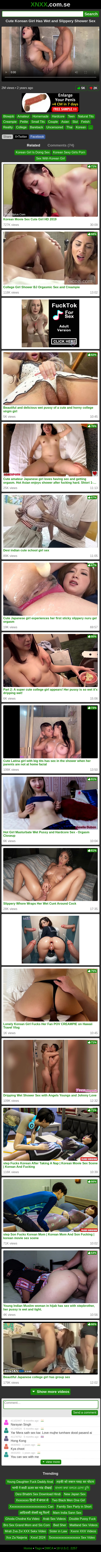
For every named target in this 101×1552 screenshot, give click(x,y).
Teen (71, 116)
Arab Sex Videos (54, 1519)
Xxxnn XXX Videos (83, 1531)
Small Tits (38, 122)
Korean (81, 127)
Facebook (37, 136)
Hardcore (58, 116)
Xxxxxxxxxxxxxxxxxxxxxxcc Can (31, 1506)
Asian (65, 122)
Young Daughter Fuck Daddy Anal (30, 1481)
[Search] (42, 14)
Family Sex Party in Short (74, 1506)
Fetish (85, 122)
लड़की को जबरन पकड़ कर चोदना (75, 1481)
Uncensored (54, 127)
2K (93, 88)
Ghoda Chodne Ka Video (22, 1519)
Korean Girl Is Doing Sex (33, 152)
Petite (24, 122)
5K (81, 88)
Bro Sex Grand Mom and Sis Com (26, 1525)
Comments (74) (61, 145)
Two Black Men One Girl (68, 1500)
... (90, 127)
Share (7, 136)
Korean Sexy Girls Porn (69, 152)
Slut (75, 122)
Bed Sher (59, 1525)
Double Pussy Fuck (82, 1519)
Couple (53, 122)
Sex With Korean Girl (50, 158)
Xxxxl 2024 (37, 1537)
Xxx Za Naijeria (16, 1537)
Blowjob (8, 116)
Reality (8, 127)
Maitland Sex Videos (84, 1525)
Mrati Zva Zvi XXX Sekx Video (25, 1531)
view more (51, 1461)
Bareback (36, 127)
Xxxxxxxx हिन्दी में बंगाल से (32, 1500)
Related (33, 145)
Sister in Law (58, 1531)
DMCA (49, 1548)
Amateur (23, 116)
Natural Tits (86, 116)
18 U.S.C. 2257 (66, 1548)
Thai (69, 127)
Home (28, 1548)
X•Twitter (21, 136)
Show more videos (51, 1392)
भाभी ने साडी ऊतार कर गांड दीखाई (32, 1488)
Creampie (10, 122)
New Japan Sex (74, 1494)
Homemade (41, 116)
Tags (38, 1548)
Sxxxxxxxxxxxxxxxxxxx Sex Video (72, 1537)
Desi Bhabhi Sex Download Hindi (38, 1494)
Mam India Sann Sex (67, 1512)
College (21, 127)
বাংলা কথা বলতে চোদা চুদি (72, 1488)
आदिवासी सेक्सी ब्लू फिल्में (34, 1512)
